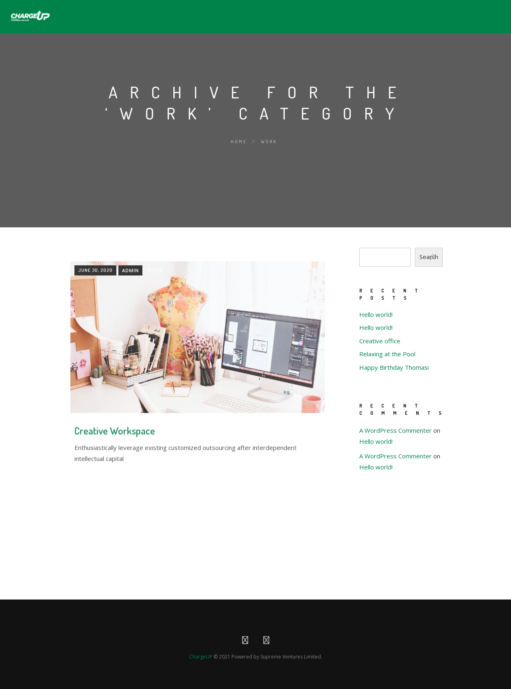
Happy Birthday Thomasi (394, 367)
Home (235, 17)
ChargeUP (200, 654)
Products (318, 17)
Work (269, 141)
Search (428, 257)
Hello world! (376, 314)
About (272, 17)
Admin (130, 347)
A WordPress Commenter (395, 430)
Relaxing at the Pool (387, 354)
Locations (458, 17)
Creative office (379, 341)
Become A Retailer (387, 17)
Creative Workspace (114, 507)
